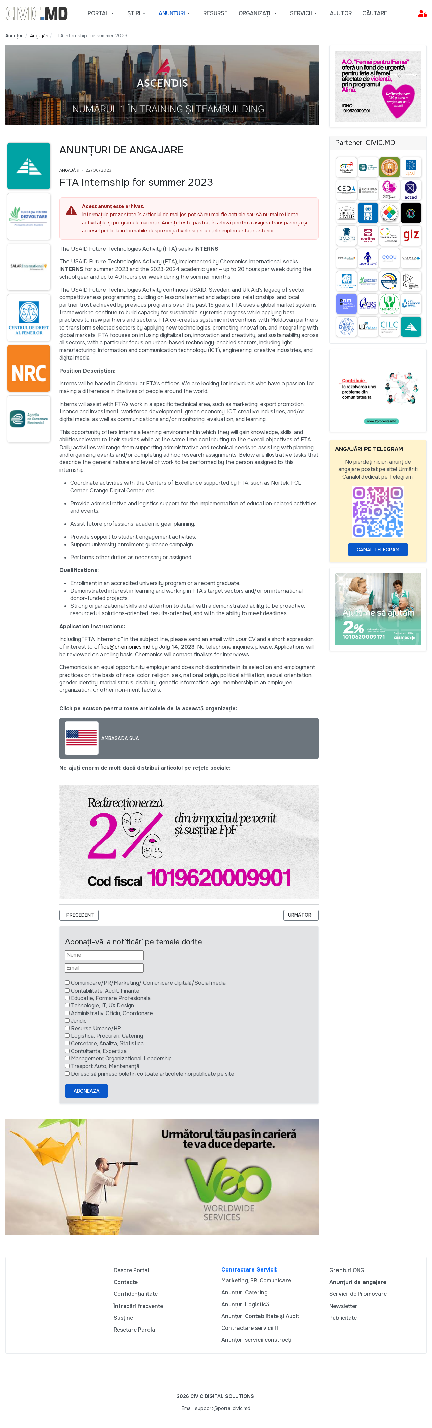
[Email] (104, 968)
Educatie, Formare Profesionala (111, 998)
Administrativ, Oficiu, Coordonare (112, 1013)
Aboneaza (87, 1091)
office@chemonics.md (122, 646)
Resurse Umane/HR (96, 1028)
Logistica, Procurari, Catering (107, 1035)
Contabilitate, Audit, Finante (105, 990)
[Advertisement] (27, 578)
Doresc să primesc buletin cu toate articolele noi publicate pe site (152, 1073)
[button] (102, 13)
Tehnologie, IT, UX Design (102, 1005)
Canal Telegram (378, 550)
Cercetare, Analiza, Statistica (107, 1043)
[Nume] (104, 955)
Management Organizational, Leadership (121, 1058)
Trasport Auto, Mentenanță (105, 1066)
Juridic (79, 1020)
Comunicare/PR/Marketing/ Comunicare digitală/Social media (148, 983)
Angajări (69, 170)
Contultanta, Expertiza (99, 1051)
